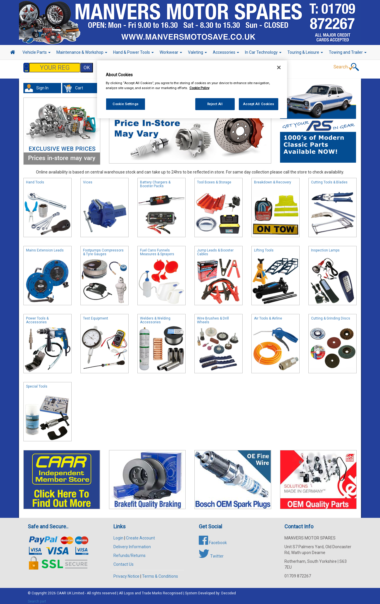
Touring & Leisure (305, 52)
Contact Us (123, 561)
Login (118, 535)
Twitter (211, 553)
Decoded (228, 590)
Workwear (171, 52)
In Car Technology (263, 52)
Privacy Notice (126, 573)
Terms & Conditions (160, 573)
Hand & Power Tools (133, 52)
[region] (192, 89)
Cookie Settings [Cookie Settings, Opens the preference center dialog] (126, 104)
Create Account (140, 535)
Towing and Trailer (348, 52)
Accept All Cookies (258, 104)
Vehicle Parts (37, 52)
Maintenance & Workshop (81, 52)
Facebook (213, 539)
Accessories (226, 52)
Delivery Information (132, 543)
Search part (37, 598)
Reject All (215, 104)
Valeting (197, 52)
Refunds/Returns (129, 552)
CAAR (61, 590)
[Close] (278, 67)
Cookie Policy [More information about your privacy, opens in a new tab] (199, 88)
